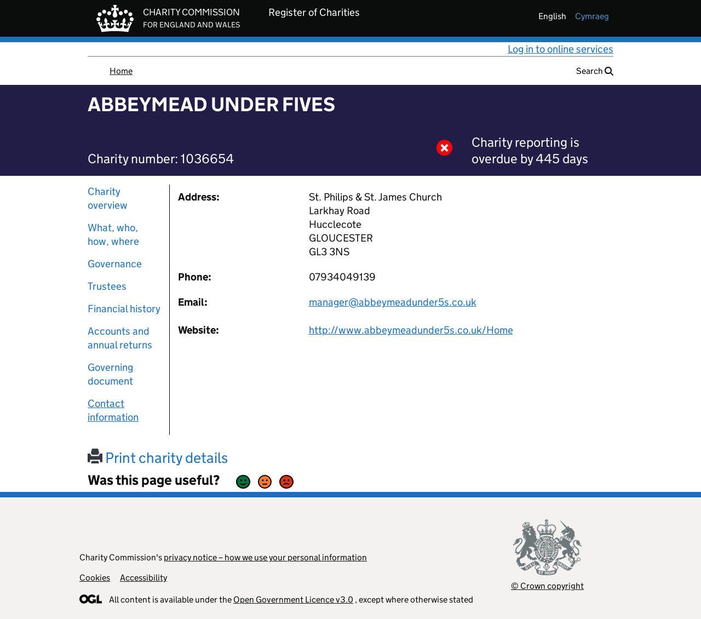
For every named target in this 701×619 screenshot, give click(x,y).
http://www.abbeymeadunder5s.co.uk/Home (411, 330)
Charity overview (108, 198)
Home (121, 71)
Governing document (110, 374)
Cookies (94, 577)
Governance (115, 263)
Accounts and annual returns (120, 338)
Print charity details (158, 458)
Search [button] (594, 71)
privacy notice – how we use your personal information (265, 557)
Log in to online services (560, 49)
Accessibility (143, 577)
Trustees (107, 286)
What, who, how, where (113, 234)
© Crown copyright (547, 586)
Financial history (124, 308)
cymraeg (592, 16)
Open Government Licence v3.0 (293, 599)
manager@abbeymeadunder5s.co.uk (392, 302)
